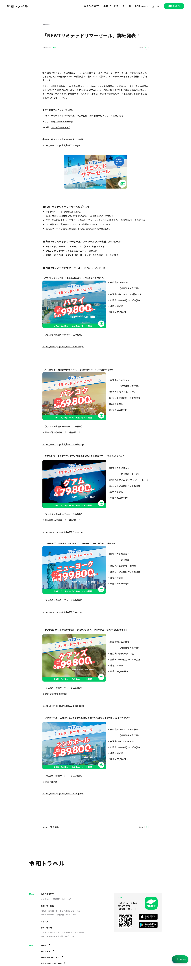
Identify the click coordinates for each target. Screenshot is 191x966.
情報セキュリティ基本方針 (52, 936)
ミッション (45, 899)
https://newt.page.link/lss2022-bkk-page (63, 444)
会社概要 (56, 899)
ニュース (44, 921)
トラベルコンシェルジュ (70, 910)
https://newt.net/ (60, 127)
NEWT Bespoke (47, 914)
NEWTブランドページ (52, 957)
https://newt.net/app (62, 121)
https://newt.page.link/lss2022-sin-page (62, 793)
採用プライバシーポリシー (73, 932)
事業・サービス (47, 906)
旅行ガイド (53, 910)
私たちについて (47, 894)
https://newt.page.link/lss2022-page (61, 145)
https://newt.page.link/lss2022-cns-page (63, 705)
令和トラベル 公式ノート (53, 963)
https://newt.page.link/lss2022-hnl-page (63, 346)
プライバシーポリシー (50, 932)
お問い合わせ (46, 927)
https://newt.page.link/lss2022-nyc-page (63, 612)
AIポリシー (69, 936)
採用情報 (174, 6)
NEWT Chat (71, 914)
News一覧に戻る (50, 827)
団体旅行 (60, 914)
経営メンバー (67, 899)
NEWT (43, 910)
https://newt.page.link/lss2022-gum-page (63, 532)
